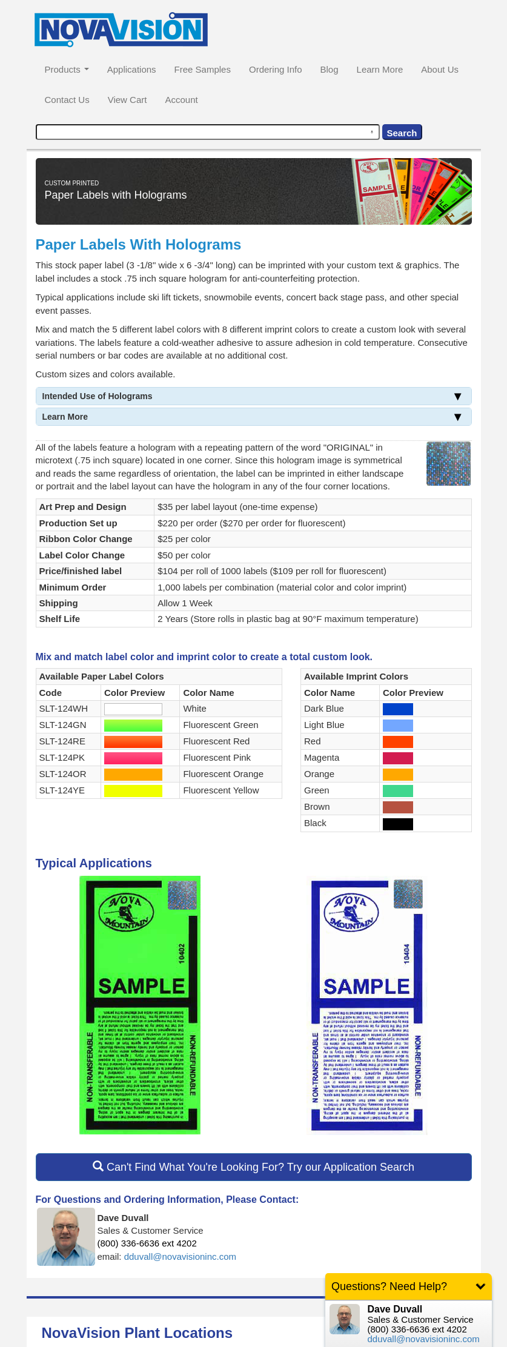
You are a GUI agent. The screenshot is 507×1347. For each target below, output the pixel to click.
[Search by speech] (372, 132)
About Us (440, 69)
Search (402, 133)
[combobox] (208, 132)
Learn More (380, 69)
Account (181, 99)
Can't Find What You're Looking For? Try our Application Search (253, 1166)
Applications (131, 69)
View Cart (127, 99)
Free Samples (202, 69)
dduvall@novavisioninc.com (180, 1256)
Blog (329, 69)
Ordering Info (275, 69)
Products (67, 69)
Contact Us (67, 99)
